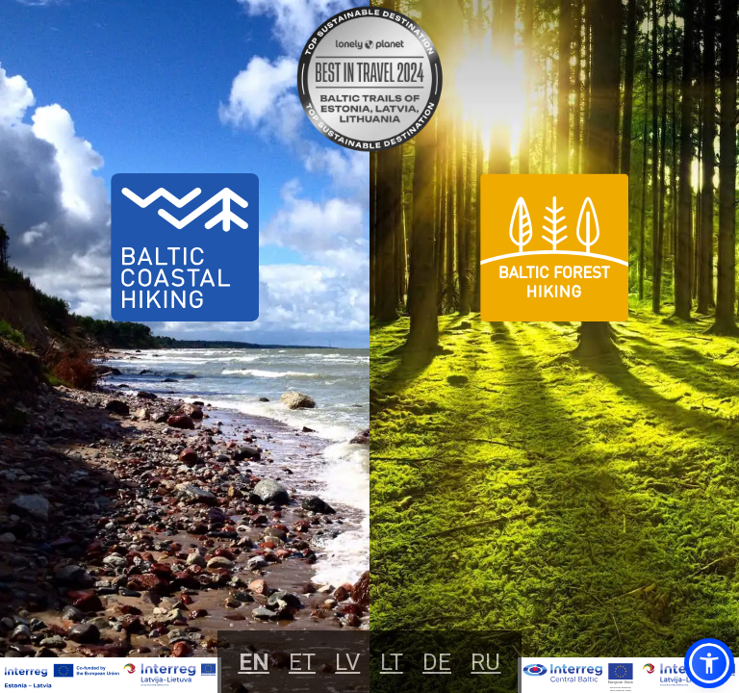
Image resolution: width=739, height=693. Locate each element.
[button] (709, 663)
